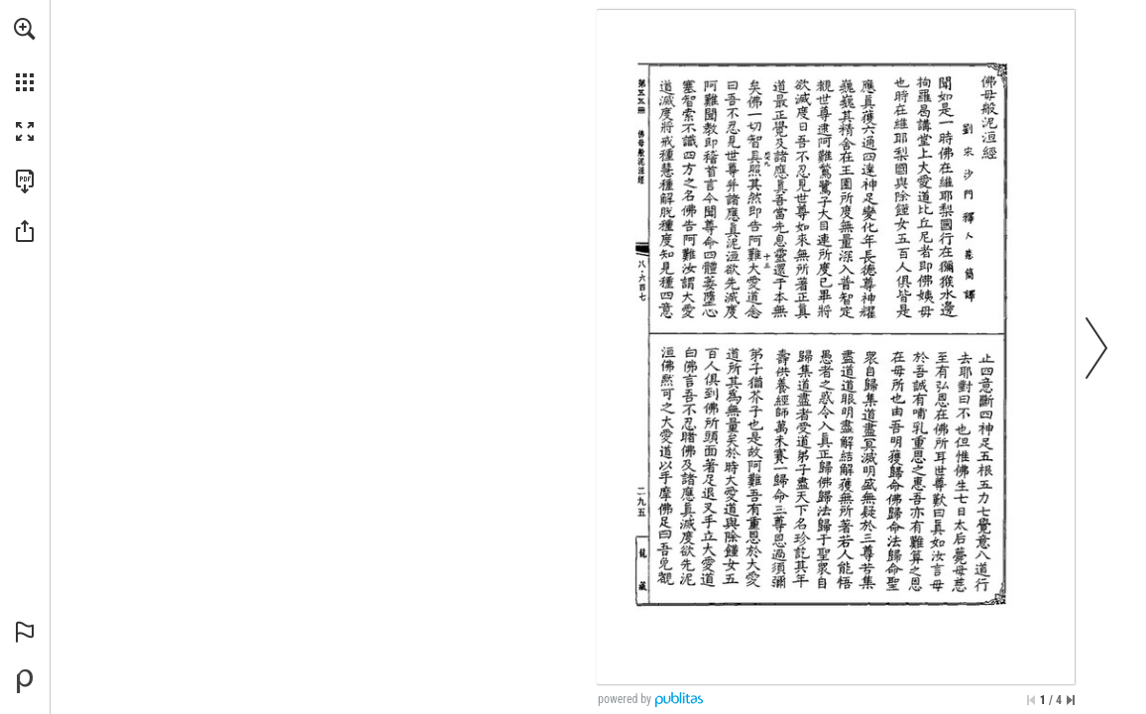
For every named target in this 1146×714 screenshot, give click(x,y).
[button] (25, 29)
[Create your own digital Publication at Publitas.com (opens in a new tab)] (25, 681)
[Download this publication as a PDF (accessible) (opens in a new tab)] (25, 181)
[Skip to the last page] (1071, 700)
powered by (624, 699)
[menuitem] (25, 55)
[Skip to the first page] (1031, 700)
